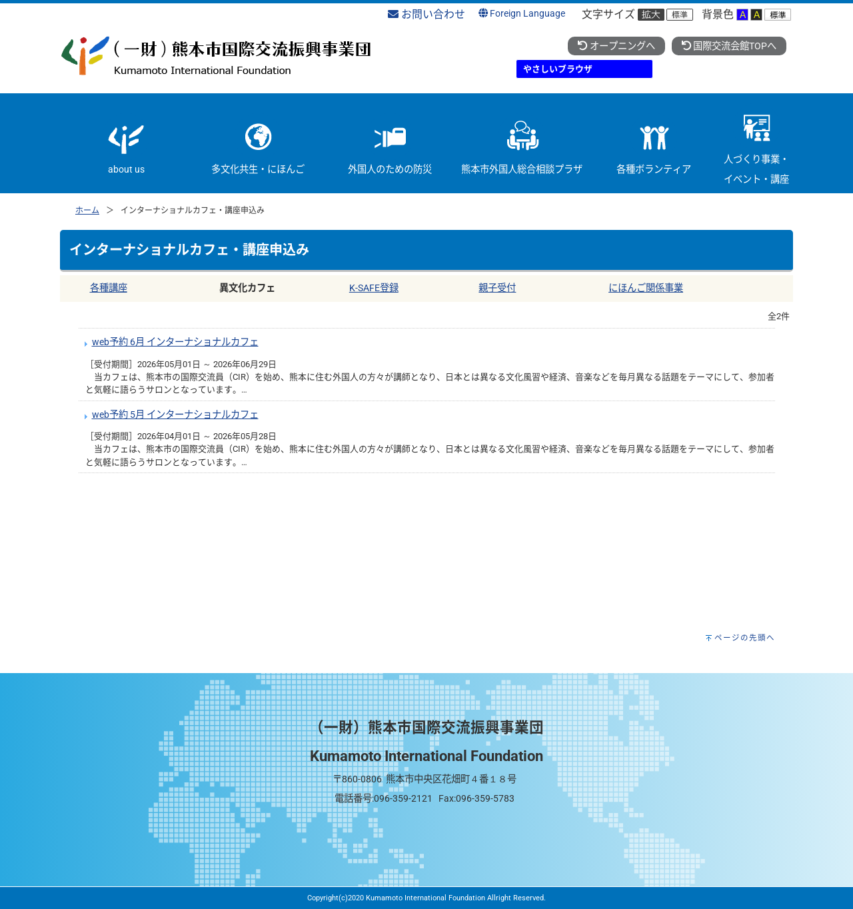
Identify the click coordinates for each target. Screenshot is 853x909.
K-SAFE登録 (374, 288)
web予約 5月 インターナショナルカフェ (175, 415)
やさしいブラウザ (557, 69)
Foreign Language (521, 13)
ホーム (87, 210)
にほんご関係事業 (645, 288)
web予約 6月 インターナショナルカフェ (175, 342)
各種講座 (108, 288)
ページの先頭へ (744, 637)
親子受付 (497, 288)
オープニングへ (616, 46)
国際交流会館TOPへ (729, 46)
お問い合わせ (426, 14)
